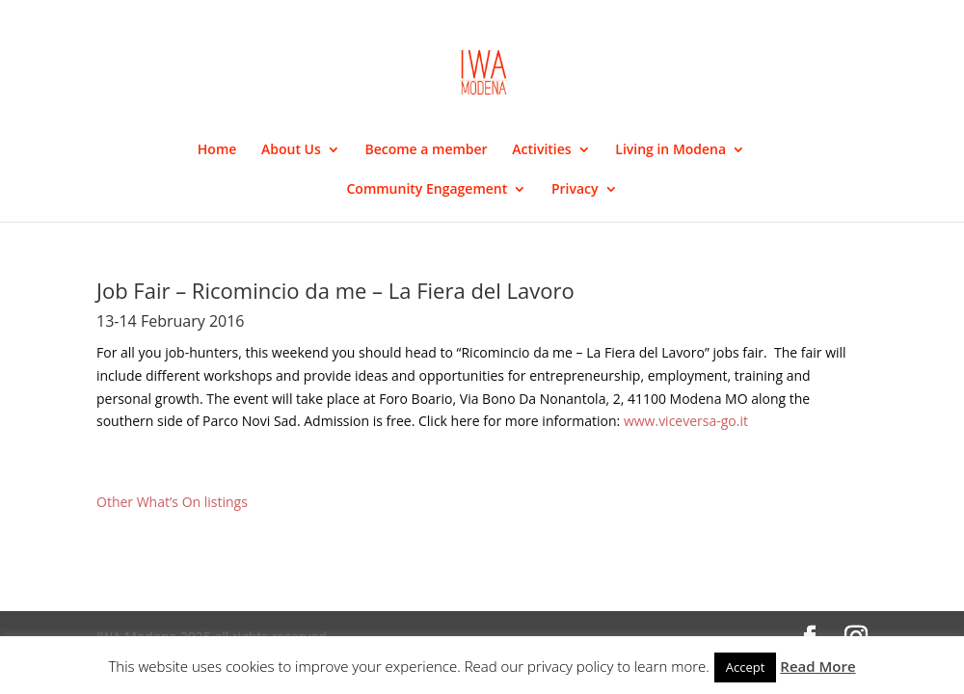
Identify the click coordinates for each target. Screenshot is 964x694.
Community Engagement (426, 190)
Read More (817, 666)
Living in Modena (670, 150)
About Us (291, 150)
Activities (541, 150)
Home (217, 150)
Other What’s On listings (172, 502)
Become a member (425, 150)
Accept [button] (745, 667)
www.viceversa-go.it (686, 421)
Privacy (575, 190)
